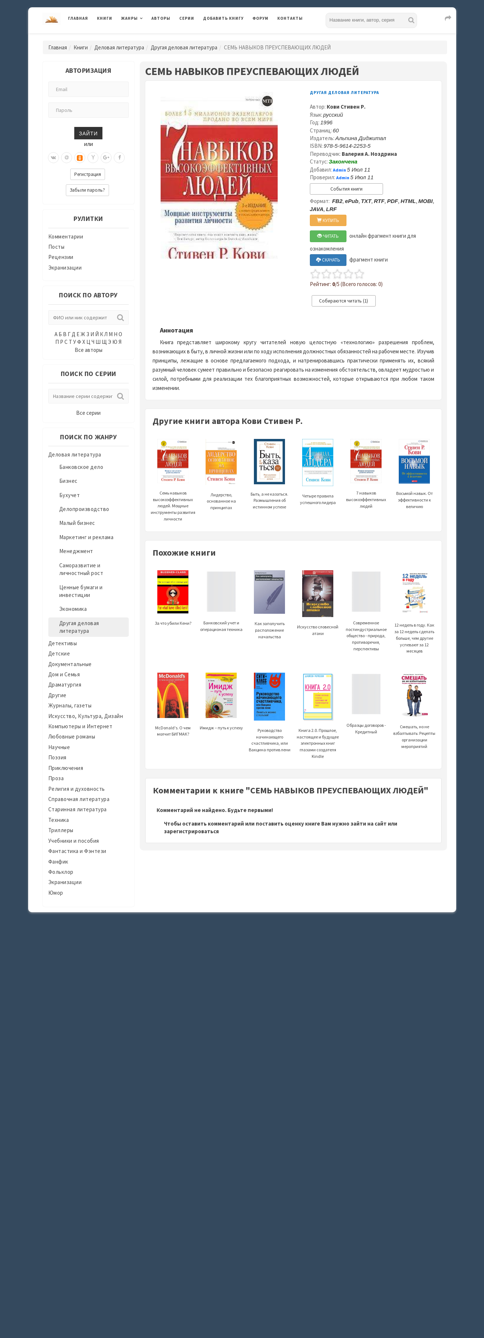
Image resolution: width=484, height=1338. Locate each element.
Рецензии (61, 256)
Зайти (88, 133)
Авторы (160, 18)
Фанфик (58, 861)
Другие (57, 695)
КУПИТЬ (328, 220)
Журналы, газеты (70, 705)
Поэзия (57, 757)
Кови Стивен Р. (346, 106)
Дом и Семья (64, 674)
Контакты (290, 18)
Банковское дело (81, 466)
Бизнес (68, 480)
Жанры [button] (129, 18)
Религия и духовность (76, 788)
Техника (58, 819)
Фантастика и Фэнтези (77, 850)
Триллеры (61, 830)
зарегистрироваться (191, 831)
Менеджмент (76, 551)
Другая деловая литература (184, 47)
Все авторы (88, 349)
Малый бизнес (77, 522)
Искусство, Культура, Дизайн (85, 716)
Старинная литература (77, 809)
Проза (56, 778)
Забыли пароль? (87, 190)
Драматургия (65, 684)
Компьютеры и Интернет (80, 726)
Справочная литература (79, 799)
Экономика (73, 608)
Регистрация (87, 174)
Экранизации (65, 267)
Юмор (55, 892)
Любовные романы (71, 736)
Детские (59, 653)
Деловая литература (119, 47)
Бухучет (69, 495)
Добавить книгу (223, 18)
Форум (260, 18)
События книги (346, 189)
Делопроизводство (84, 508)
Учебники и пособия (73, 840)
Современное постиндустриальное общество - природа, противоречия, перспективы (366, 620)
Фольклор (61, 871)
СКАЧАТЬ (328, 260)
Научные (59, 747)
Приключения (65, 767)
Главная (78, 18)
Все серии (88, 412)
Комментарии (65, 236)
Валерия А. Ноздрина (369, 153)
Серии (186, 18)
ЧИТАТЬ (328, 236)
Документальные (70, 664)
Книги (104, 18)
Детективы (62, 643)
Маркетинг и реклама (86, 537)
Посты (56, 246)
